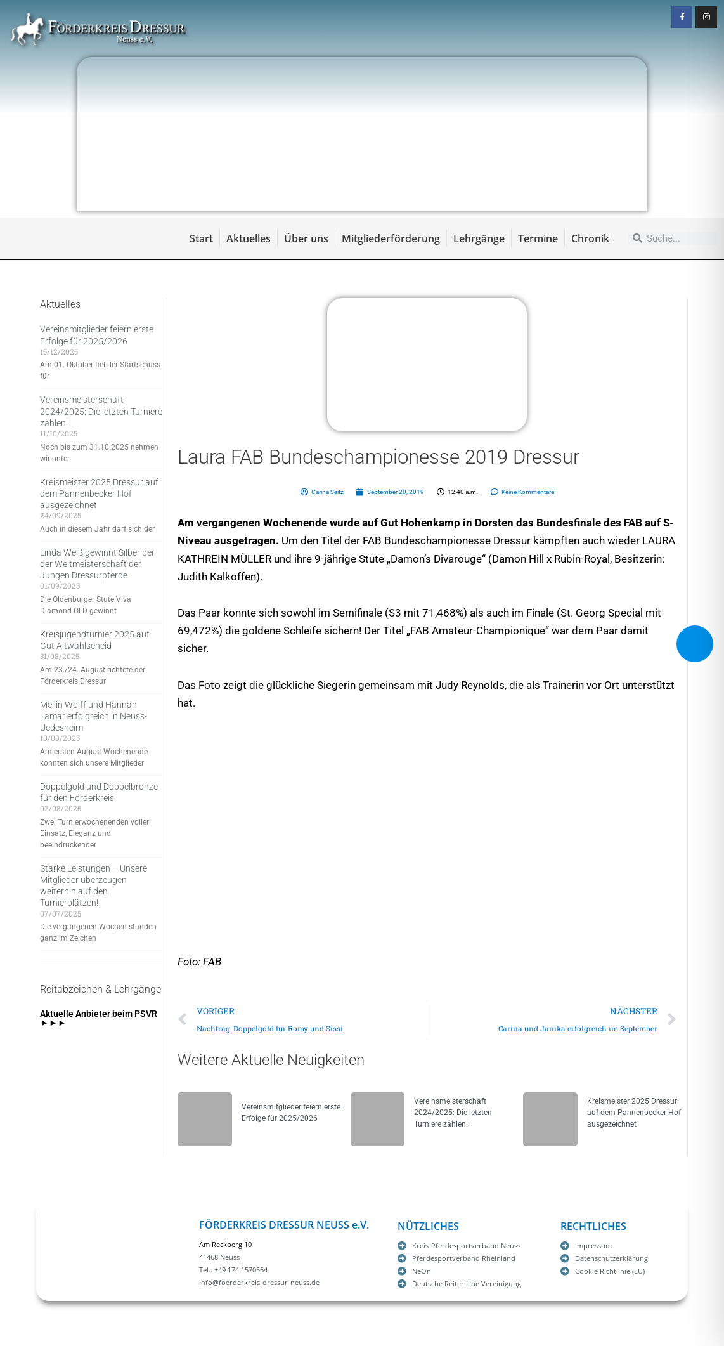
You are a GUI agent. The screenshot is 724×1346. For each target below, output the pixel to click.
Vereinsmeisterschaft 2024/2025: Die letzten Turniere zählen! (101, 411)
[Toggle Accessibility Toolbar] (694, 643)
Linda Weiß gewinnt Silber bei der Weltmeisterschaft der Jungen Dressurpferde (96, 563)
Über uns (306, 238)
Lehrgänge (479, 238)
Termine (538, 238)
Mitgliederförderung (391, 238)
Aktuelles (248, 238)
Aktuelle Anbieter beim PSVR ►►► (98, 1018)
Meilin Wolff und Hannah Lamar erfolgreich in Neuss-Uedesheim (93, 716)
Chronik (590, 238)
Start (201, 238)
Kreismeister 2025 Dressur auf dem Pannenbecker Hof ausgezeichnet (99, 493)
